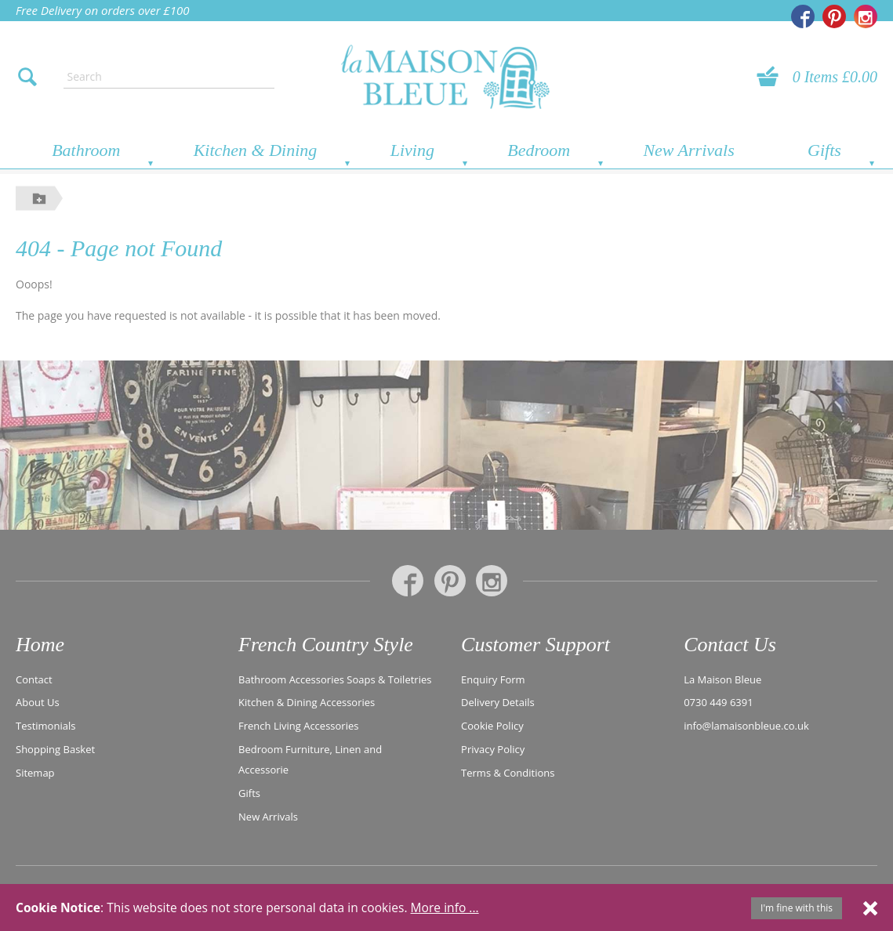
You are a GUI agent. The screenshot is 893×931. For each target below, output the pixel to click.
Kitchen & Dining (256, 150)
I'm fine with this (797, 908)
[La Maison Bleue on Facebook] (803, 16)
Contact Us (730, 644)
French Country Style (325, 644)
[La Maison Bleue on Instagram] (865, 16)
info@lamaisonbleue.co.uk (746, 726)
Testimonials (45, 726)
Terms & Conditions (507, 773)
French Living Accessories (298, 726)
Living (412, 150)
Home (40, 644)
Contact (34, 679)
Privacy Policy (493, 749)
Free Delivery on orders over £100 (103, 10)
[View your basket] (772, 77)
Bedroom (538, 150)
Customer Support (535, 644)
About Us (38, 702)
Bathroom (86, 150)
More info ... (445, 907)
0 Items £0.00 (835, 77)
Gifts (824, 150)
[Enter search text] (169, 77)
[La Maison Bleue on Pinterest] (834, 16)
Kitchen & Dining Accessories (306, 702)
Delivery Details (498, 702)
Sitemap (35, 773)
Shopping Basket (55, 749)
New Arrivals (688, 150)
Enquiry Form (493, 679)
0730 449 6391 (718, 702)
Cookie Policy (492, 726)
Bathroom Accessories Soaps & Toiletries (334, 679)
